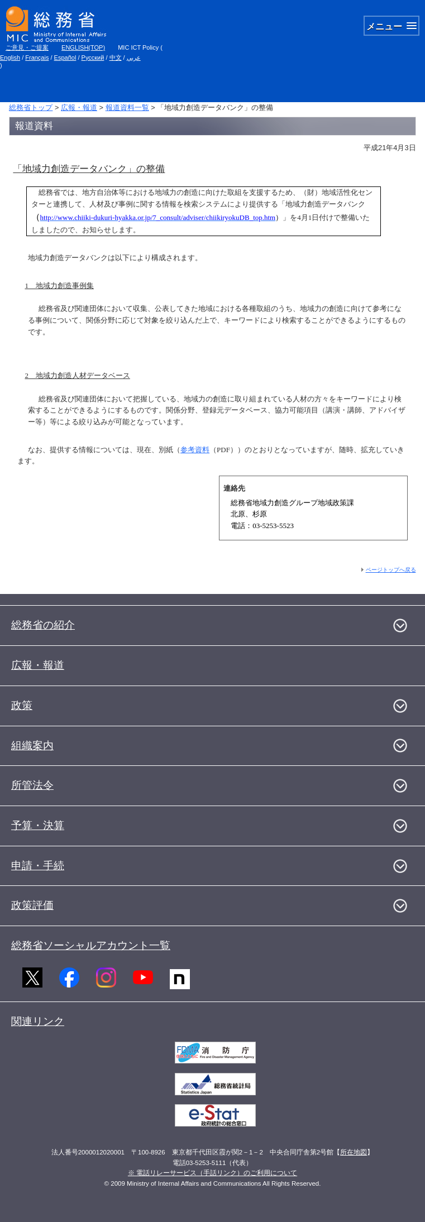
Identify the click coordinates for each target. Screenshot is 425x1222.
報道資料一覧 (127, 107)
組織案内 (32, 745)
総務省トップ (30, 107)
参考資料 (194, 449)
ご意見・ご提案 (27, 47)
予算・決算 (37, 825)
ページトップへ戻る (391, 570)
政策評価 (32, 905)
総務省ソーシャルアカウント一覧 (90, 945)
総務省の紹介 (43, 625)
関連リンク (37, 1021)
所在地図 (353, 1152)
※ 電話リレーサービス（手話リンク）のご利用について (212, 1173)
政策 (21, 705)
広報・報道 (79, 107)
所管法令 (32, 785)
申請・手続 (37, 865)
